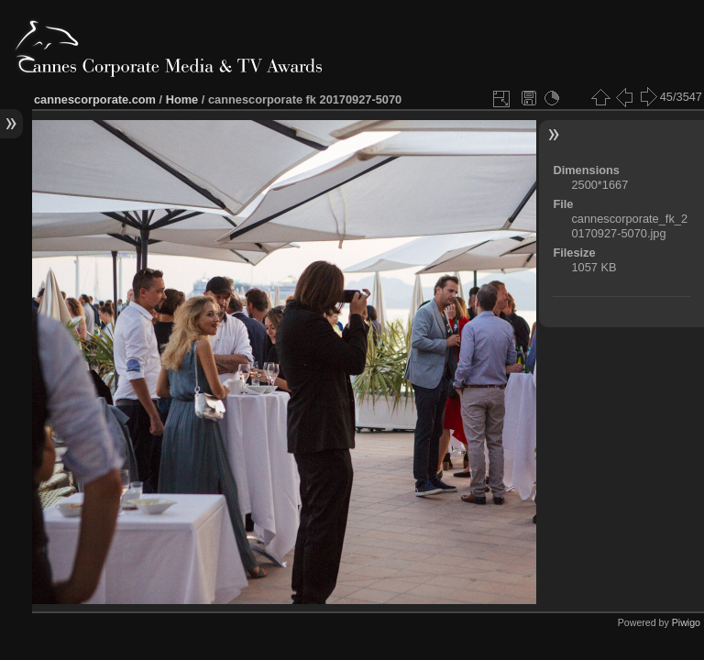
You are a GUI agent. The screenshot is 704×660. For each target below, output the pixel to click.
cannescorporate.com (95, 99)
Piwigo (686, 622)
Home (182, 99)
